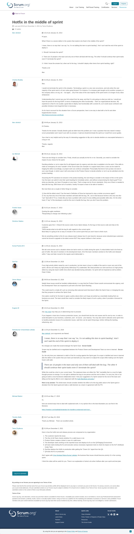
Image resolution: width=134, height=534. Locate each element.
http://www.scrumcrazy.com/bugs (53, 115)
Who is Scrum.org (60, 514)
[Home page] (19, 5)
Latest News (58, 517)
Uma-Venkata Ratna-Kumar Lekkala (65, 455)
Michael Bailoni (17, 396)
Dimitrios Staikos (17, 221)
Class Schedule (85, 514)
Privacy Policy (71, 531)
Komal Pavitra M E (18, 246)
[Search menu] (107, 4)
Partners (57, 519)
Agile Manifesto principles (85, 379)
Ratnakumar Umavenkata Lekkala (23, 330)
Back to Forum (18, 13)
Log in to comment (20, 473)
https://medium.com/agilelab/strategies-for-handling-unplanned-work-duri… (66, 409)
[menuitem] (107, 4)
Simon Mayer (16, 279)
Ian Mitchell (16, 154)
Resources (84, 519)
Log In (115, 3)
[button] (71, 7)
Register (123, 3)
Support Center (59, 522)
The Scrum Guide (86, 522)
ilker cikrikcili (16, 33)
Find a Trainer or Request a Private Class (93, 517)
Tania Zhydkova (17, 428)
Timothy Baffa (16, 417)
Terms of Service (83, 531)
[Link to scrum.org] (108, 514)
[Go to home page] (22, 513)
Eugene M (15, 308)
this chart (48, 312)
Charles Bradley (17, 80)
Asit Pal (14, 261)
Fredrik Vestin (16, 207)
